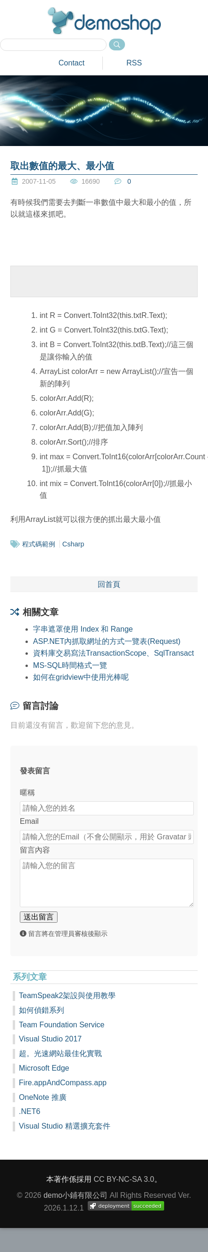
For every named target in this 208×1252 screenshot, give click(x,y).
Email (29, 821)
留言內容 (35, 850)
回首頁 (109, 584)
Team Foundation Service (61, 1025)
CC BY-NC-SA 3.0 (124, 1179)
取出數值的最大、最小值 (62, 166)
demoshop (104, 20)
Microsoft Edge (44, 1068)
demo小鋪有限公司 (75, 1195)
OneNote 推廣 (42, 1097)
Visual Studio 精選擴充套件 (64, 1126)
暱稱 (27, 793)
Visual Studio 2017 (50, 1039)
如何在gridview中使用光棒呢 (81, 677)
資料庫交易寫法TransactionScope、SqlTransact (113, 653)
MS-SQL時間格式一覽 (70, 665)
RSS (134, 63)
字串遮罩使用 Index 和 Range (83, 629)
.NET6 (29, 1111)
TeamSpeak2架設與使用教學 (67, 996)
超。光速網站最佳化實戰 (60, 1053)
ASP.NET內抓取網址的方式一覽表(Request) (107, 641)
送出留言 (39, 917)
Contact (71, 63)
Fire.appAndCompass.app (63, 1083)
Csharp (73, 544)
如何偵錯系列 (41, 1010)
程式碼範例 (38, 544)
